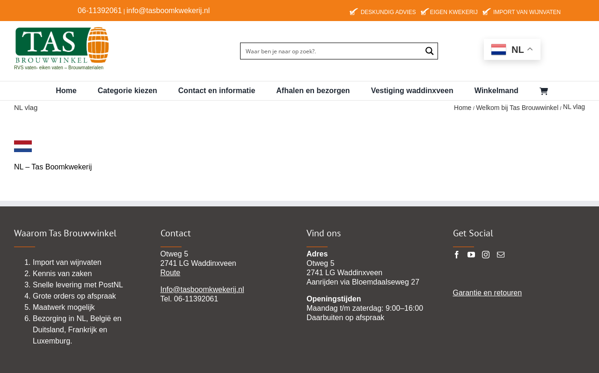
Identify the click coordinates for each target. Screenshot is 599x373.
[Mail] (500, 254)
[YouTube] (471, 254)
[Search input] (331, 51)
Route (171, 273)
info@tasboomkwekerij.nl (168, 11)
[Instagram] (485, 254)
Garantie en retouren (487, 293)
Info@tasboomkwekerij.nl (202, 289)
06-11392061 (100, 11)
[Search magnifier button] (430, 51)
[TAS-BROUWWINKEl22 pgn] (62, 28)
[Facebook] (456, 254)
